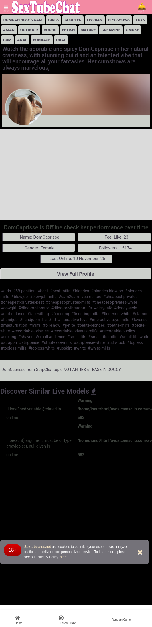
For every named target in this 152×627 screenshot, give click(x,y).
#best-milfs (60, 291)
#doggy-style (125, 308)
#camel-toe (91, 296)
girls (53, 20)
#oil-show (51, 325)
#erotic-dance (13, 313)
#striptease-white (89, 342)
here (63, 557)
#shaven (25, 336)
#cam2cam (69, 296)
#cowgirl (8, 308)
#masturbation (14, 325)
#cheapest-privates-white (114, 302)
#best (43, 291)
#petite (68, 325)
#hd (52, 319)
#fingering (60, 313)
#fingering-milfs (85, 313)
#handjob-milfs (33, 319)
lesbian (94, 20)
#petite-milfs (118, 325)
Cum (7, 40)
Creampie (111, 30)
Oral (61, 40)
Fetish (68, 30)
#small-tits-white (134, 336)
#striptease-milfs (57, 342)
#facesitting (38, 313)
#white (80, 348)
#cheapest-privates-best (22, 302)
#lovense (139, 319)
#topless (135, 342)
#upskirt (64, 348)
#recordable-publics (117, 331)
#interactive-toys (72, 319)
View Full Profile (75, 274)
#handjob (9, 319)
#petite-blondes (91, 325)
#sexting (8, 336)
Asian (9, 30)
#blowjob (19, 296)
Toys (140, 20)
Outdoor (29, 30)
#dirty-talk (103, 308)
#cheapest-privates (120, 296)
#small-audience (50, 336)
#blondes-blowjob (107, 291)
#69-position (24, 291)
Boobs (50, 30)
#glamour (141, 313)
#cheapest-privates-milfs (68, 302)
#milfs (35, 325)
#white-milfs (99, 348)
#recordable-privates (30, 331)
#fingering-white (116, 313)
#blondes (80, 291)
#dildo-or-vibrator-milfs (71, 308)
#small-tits (76, 336)
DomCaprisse (13, 369)
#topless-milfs (13, 348)
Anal (22, 40)
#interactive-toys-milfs (109, 319)
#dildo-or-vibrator (33, 308)
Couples (72, 20)
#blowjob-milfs (43, 296)
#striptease (29, 342)
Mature (88, 30)
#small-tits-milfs (102, 336)
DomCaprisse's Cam (22, 20)
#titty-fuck (116, 342)
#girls (6, 291)
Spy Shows (119, 20)
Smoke (132, 30)
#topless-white (42, 348)
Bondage (41, 40)
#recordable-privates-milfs (74, 331)
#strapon (9, 342)
